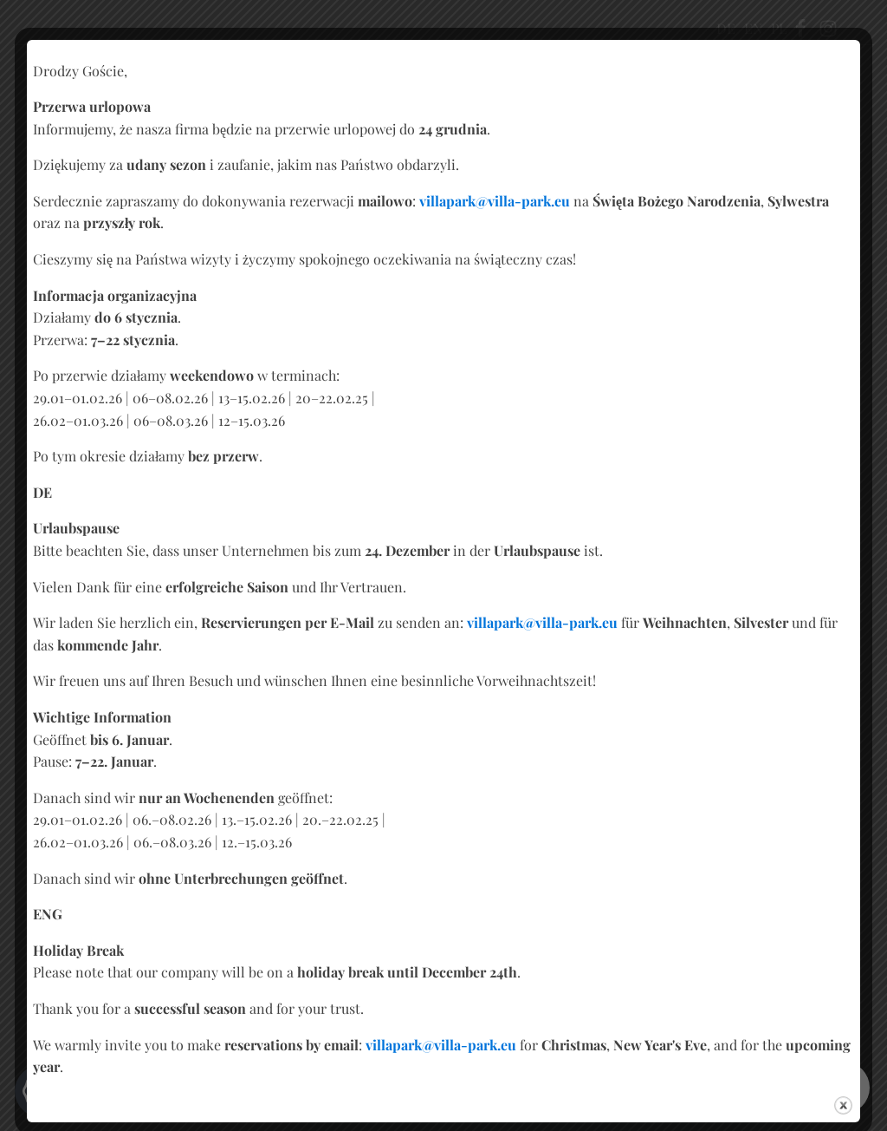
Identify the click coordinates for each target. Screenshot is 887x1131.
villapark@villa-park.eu (494, 201)
